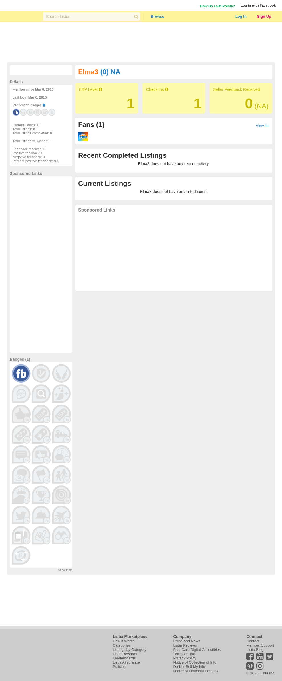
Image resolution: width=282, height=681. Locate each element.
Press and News (186, 641)
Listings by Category (129, 649)
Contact (252, 641)
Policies (119, 666)
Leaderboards (124, 658)
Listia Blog (254, 649)
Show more (65, 570)
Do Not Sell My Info (189, 666)
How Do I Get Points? (217, 6)
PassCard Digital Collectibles (197, 649)
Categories (122, 645)
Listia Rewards (125, 654)
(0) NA (110, 72)
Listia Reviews (185, 645)
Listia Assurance (126, 662)
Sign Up (264, 16)
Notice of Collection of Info (194, 662)
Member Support (260, 645)
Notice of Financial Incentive (196, 671)
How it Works (123, 641)
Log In (241, 16)
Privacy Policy (184, 658)
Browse (157, 16)
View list (262, 126)
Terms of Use (184, 654)
